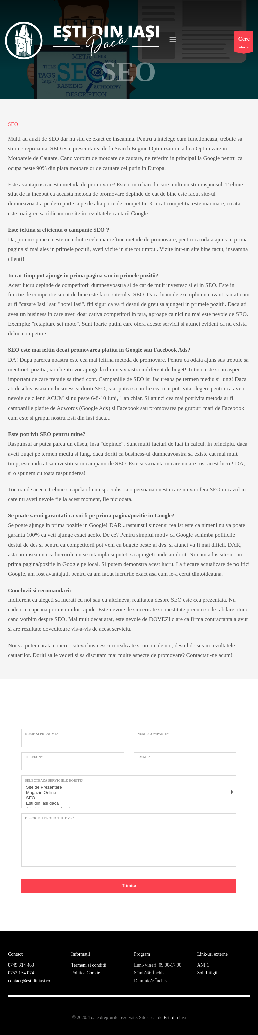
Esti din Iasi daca (128, 803)
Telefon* (34, 757)
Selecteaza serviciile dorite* (54, 780)
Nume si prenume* (42, 734)
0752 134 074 (21, 972)
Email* (143, 757)
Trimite (129, 885)
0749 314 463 (21, 965)
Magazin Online (128, 792)
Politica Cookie (85, 972)
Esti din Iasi (175, 1017)
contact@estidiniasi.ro (29, 980)
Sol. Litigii (207, 972)
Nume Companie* (153, 734)
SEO (128, 798)
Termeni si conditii (89, 965)
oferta (243, 43)
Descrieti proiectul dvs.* (49, 818)
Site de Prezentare (128, 787)
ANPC (203, 965)
